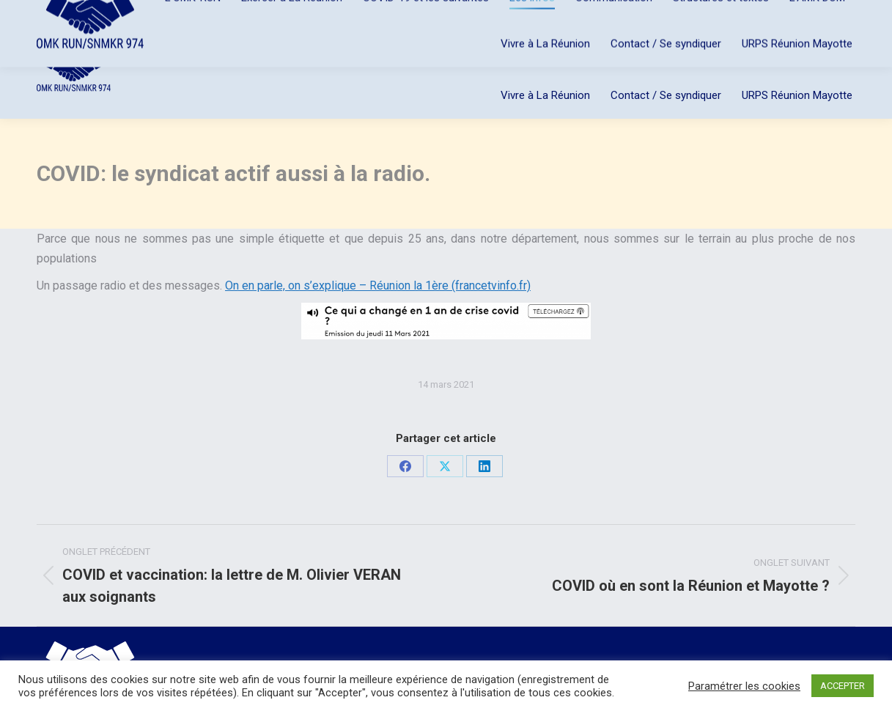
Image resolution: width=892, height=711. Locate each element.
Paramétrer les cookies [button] (744, 686)
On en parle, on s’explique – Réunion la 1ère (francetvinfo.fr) (378, 285)
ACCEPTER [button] (842, 685)
